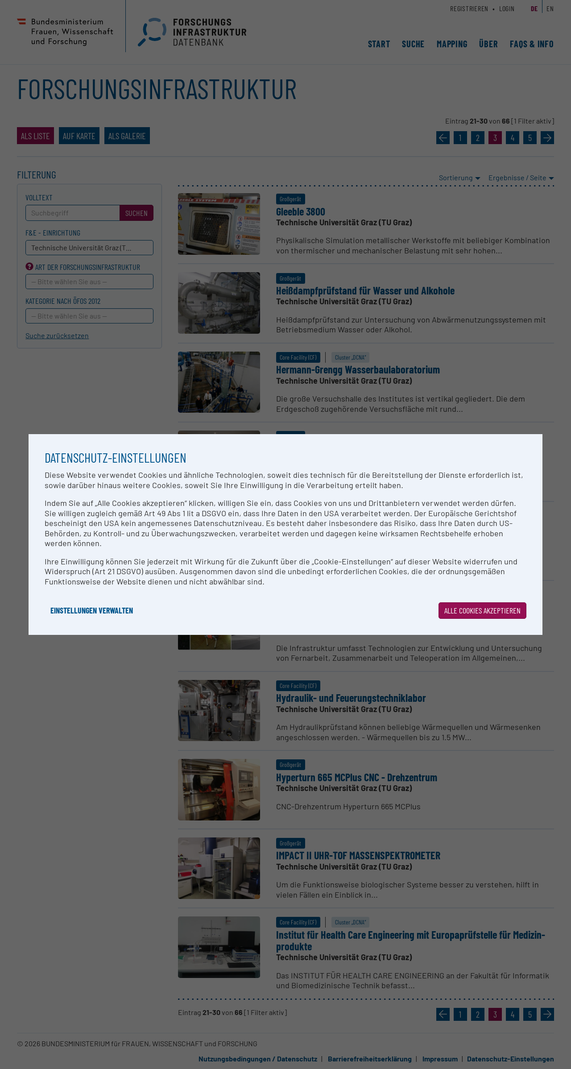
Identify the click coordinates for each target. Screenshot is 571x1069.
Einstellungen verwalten (91, 610)
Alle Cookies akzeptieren (482, 610)
